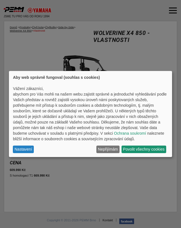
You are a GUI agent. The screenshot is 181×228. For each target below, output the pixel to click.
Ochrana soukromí (130, 133)
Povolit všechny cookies (144, 149)
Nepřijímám (108, 149)
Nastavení (23, 149)
